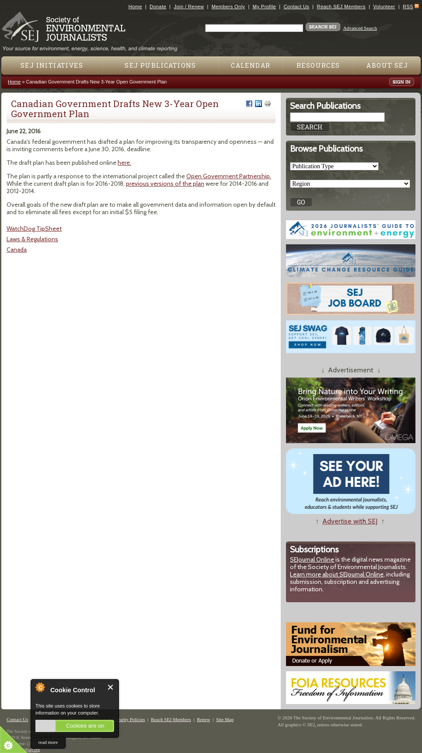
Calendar (250, 65)
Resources (318, 65)
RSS (408, 6)
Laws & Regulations (32, 239)
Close (111, 687)
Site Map (225, 719)
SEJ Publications (160, 65)
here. (124, 163)
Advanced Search (360, 28)
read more (48, 742)
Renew (203, 719)
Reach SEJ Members (341, 6)
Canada (17, 249)
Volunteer (384, 6)
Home (135, 6)
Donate (158, 6)
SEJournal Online (312, 559)
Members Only (228, 6)
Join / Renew (189, 6)
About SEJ (387, 65)
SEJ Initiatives (52, 65)
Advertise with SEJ (349, 521)
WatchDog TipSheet (34, 228)
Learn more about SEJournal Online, (337, 574)
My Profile (264, 6)
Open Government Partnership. (228, 176)
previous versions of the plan (165, 183)
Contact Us (296, 6)
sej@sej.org (29, 749)
